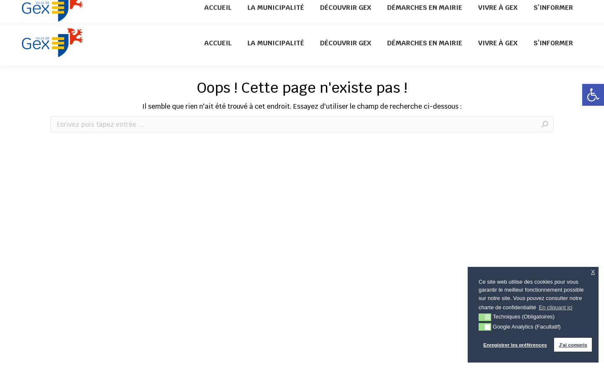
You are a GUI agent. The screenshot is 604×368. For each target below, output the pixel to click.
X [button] (593, 272)
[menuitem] (217, 42)
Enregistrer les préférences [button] (515, 344)
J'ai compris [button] (573, 344)
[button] (593, 95)
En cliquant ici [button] (556, 307)
